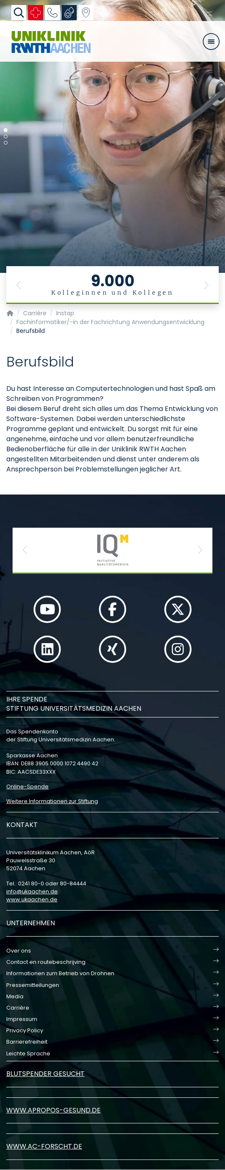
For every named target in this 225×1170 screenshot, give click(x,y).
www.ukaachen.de (31, 899)
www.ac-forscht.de (44, 1146)
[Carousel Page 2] (6, 137)
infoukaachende (32, 891)
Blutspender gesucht (45, 1073)
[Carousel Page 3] (6, 143)
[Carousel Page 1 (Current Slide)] (6, 130)
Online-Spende (27, 786)
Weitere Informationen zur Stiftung (52, 801)
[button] (18, 285)
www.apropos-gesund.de (53, 1110)
